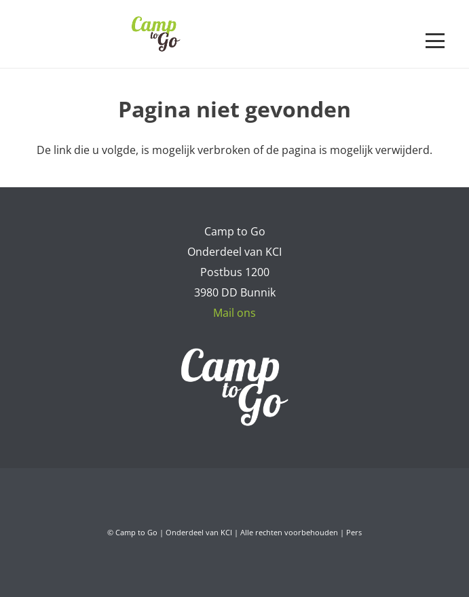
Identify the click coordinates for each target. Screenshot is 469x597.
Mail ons (234, 312)
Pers (354, 532)
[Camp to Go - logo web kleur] (155, 34)
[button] (435, 40)
